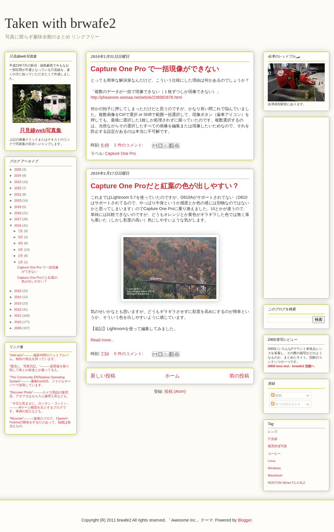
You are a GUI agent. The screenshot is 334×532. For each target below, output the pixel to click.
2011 (18, 315)
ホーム (172, 376)
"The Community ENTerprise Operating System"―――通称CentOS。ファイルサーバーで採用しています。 (40, 380)
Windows (274, 468)
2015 (18, 291)
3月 (21, 249)
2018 (18, 213)
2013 (18, 303)
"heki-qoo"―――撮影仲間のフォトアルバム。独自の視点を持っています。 (39, 357)
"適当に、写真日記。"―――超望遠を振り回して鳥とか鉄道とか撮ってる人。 (39, 368)
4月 (21, 243)
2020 (18, 200)
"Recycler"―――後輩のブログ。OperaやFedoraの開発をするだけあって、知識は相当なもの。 (40, 422)
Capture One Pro (120, 153)
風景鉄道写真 (277, 446)
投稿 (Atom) (175, 391)
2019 (18, 207)
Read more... (102, 340)
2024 (18, 175)
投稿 (276, 395)
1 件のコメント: (129, 145)
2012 (18, 309)
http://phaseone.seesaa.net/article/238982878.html (137, 97)
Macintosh (275, 475)
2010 (18, 322)
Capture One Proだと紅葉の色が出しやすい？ (165, 186)
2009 (18, 328)
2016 (18, 225)
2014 (18, 297)
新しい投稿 (103, 376)
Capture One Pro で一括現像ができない (155, 69)
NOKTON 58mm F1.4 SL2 (286, 482)
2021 (18, 194)
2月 (21, 255)
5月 (21, 237)
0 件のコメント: (129, 353)
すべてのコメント (286, 404)
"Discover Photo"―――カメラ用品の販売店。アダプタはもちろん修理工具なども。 (39, 394)
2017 (18, 219)
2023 (18, 182)
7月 (21, 231)
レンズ (272, 431)
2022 (18, 188)
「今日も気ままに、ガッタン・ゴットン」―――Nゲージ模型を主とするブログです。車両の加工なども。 (39, 407)
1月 (21, 262)
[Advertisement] (285, 206)
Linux (271, 461)
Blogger (244, 520)
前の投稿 (239, 376)
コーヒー (274, 453)
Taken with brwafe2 (60, 23)
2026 (18, 169)
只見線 (272, 438)
